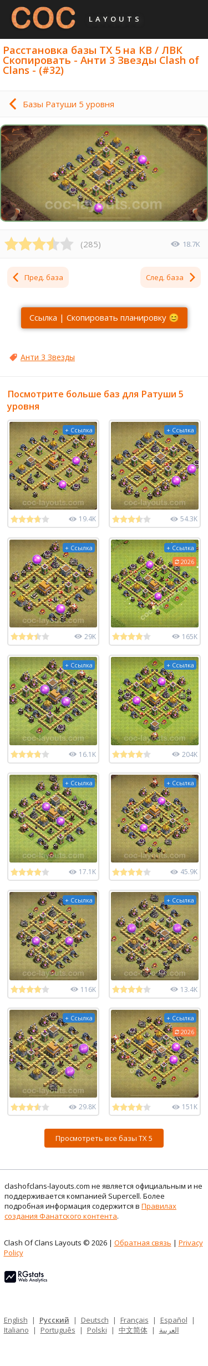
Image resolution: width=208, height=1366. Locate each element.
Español (173, 1320)
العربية (169, 1330)
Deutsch (95, 1320)
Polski (97, 1330)
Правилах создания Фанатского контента (90, 1211)
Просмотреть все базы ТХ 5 (104, 1138)
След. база (171, 277)
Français (134, 1320)
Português (57, 1330)
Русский (54, 1320)
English (16, 1320)
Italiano (16, 1330)
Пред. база (37, 277)
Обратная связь (142, 1243)
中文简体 (133, 1330)
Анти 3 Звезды (48, 357)
